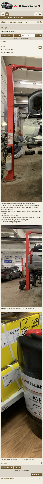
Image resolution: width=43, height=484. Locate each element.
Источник (4, 463)
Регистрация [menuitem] (40, 14)
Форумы (7, 14)
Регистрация (19, 17)
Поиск (4, 17)
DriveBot (3, 41)
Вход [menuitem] (36, 14)
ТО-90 (4, 28)
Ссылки (3, 14)
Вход (11, 17)
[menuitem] (41, 22)
